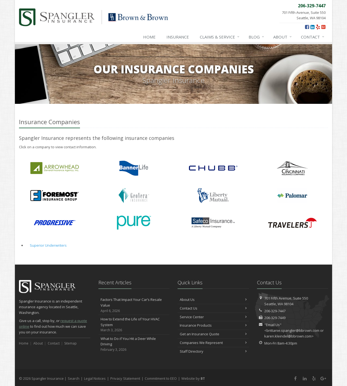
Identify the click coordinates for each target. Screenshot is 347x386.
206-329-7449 (274, 317)
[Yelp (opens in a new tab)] (318, 27)
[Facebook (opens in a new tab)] (307, 27)
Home (149, 37)
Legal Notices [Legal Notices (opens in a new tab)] (95, 378)
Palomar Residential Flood (292, 195)
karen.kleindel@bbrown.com (287, 336)
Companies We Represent (213, 342)
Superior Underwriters (48, 245)
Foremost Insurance (54, 195)
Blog (257, 37)
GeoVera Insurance (134, 195)
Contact (313, 37)
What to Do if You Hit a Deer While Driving (134, 344)
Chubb (213, 168)
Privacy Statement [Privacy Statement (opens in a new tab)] (125, 378)
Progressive (54, 222)
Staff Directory (213, 351)
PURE (134, 222)
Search (73, 378)
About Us (213, 299)
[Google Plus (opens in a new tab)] (323, 27)
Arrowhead (54, 168)
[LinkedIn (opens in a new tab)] (312, 27)
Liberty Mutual (213, 195)
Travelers (292, 222)
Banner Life (134, 168)
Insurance (177, 37)
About (282, 37)
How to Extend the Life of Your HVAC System (134, 325)
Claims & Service (220, 37)
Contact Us (213, 308)
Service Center (213, 316)
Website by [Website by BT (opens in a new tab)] (193, 378)
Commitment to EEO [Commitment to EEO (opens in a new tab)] (161, 378)
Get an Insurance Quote (213, 334)
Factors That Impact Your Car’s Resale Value (134, 305)
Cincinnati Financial (292, 168)
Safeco (213, 222)
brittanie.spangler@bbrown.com (292, 330)
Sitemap (70, 343)
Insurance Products (213, 325)
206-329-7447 (274, 310)
